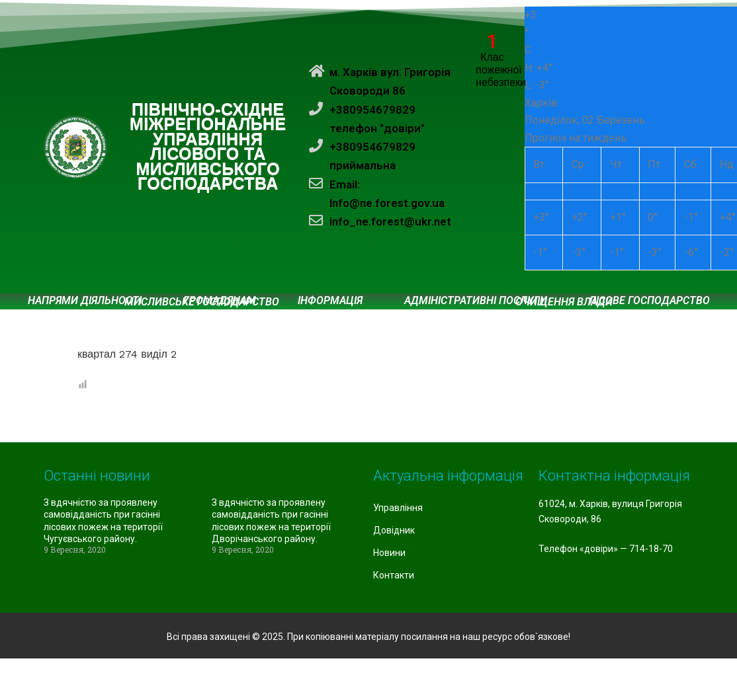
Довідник (394, 530)
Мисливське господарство (201, 302)
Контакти (393, 575)
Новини (389, 552)
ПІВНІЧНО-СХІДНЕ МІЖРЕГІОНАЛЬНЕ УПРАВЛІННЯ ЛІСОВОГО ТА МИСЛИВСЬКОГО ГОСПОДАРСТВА (208, 147)
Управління (398, 507)
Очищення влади (564, 302)
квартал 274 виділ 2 (127, 354)
